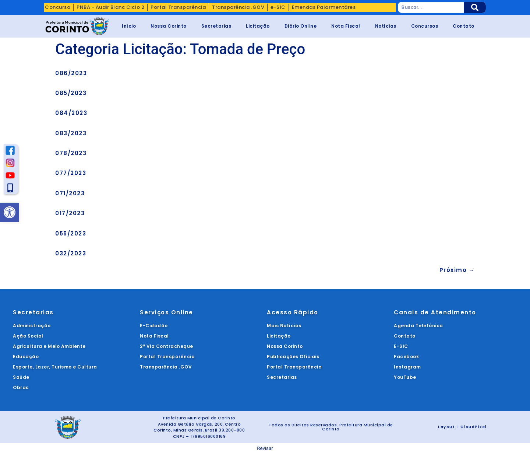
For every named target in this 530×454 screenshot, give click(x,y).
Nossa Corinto (169, 26)
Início (129, 26)
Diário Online (301, 26)
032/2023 (70, 253)
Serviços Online (166, 312)
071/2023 (70, 193)
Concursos (424, 26)
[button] (9, 212)
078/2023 (70, 153)
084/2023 (71, 113)
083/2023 (70, 133)
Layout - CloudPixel (462, 427)
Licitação (258, 26)
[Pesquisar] (475, 7)
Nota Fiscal (345, 26)
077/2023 (70, 173)
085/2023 (70, 93)
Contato (463, 26)
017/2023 (70, 213)
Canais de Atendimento (435, 312)
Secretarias (216, 26)
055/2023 (70, 233)
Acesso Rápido (292, 312)
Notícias (385, 26)
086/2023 (71, 73)
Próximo (457, 270)
